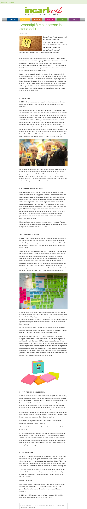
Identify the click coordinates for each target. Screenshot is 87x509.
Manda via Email (25, 505)
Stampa (35, 505)
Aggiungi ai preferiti (47, 505)
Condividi (32, 507)
